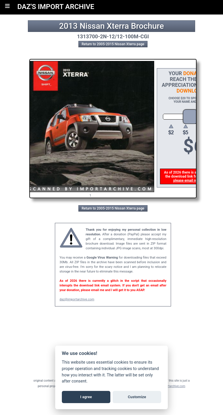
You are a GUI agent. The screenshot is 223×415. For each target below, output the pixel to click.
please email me (186, 180)
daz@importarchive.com (77, 299)
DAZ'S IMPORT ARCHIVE (55, 7)
